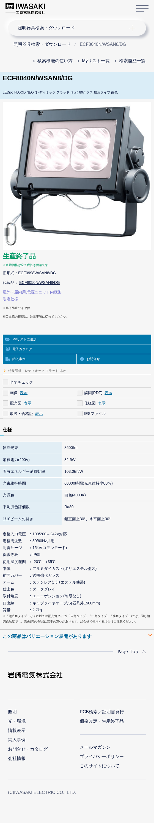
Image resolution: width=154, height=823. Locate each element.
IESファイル (95, 413)
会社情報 (17, 758)
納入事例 (19, 359)
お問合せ (93, 359)
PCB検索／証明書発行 (102, 711)
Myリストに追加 (24, 339)
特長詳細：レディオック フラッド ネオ (37, 371)
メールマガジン (95, 747)
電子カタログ (22, 349)
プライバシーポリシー (102, 756)
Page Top (128, 651)
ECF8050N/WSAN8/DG (39, 282)
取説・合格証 (21, 413)
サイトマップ (142, 9)
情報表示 (17, 730)
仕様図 (90, 403)
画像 (14, 393)
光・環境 (17, 721)
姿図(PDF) (93, 393)
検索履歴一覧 (132, 60)
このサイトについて (99, 765)
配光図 (15, 403)
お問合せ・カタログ (28, 749)
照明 (12, 711)
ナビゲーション (72, 28)
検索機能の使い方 (55, 60)
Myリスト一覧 (96, 60)
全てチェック (21, 382)
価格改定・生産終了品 (102, 721)
